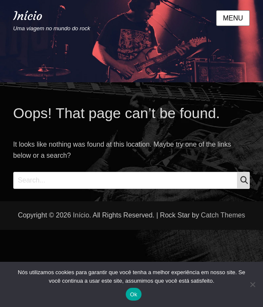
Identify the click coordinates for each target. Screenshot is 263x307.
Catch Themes (223, 215)
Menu (233, 18)
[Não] (252, 284)
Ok (133, 294)
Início (27, 16)
